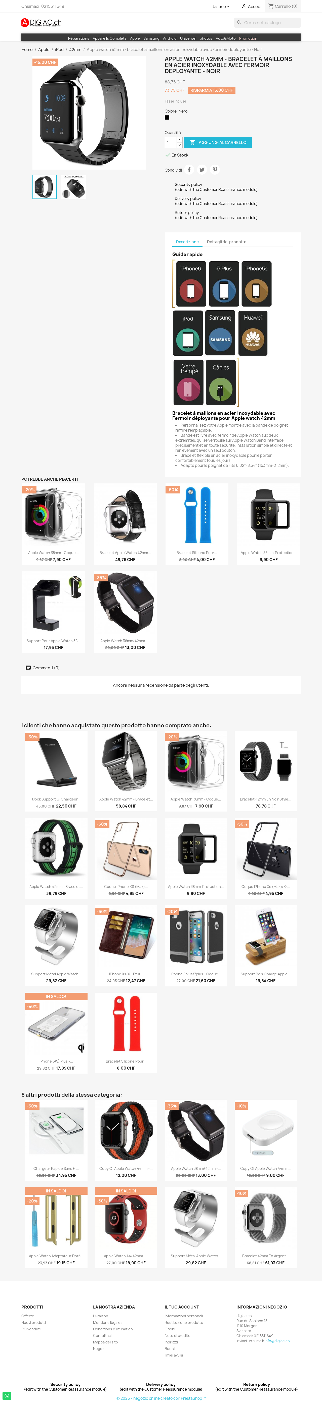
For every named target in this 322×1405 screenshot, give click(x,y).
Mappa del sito (105, 1342)
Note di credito (177, 1335)
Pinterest (215, 170)
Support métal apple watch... (56, 974)
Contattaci (102, 1335)
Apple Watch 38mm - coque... (53, 552)
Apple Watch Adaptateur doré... (56, 1255)
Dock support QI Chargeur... (56, 799)
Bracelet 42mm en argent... (265, 1255)
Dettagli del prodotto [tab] (227, 241)
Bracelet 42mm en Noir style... (265, 799)
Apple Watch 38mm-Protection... (269, 552)
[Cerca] (267, 23)
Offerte (27, 1316)
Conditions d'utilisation (113, 1329)
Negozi (99, 1348)
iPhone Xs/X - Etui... (126, 974)
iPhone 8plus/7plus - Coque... (196, 974)
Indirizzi (171, 1342)
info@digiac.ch (277, 1340)
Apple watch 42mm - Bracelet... (126, 799)
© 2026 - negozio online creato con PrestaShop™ (161, 1398)
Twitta (202, 170)
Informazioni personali (184, 1316)
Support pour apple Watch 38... (53, 640)
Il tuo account (182, 1307)
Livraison (100, 1316)
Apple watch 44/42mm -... (126, 1255)
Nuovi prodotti (33, 1322)
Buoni (170, 1348)
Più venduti (31, 1329)
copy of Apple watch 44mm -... (126, 1168)
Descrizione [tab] (187, 241)
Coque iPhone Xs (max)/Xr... (266, 886)
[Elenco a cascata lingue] (221, 7)
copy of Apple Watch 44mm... (265, 1168)
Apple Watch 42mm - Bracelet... (56, 886)
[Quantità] (171, 142)
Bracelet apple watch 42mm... (125, 552)
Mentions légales (108, 1322)
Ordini (170, 1329)
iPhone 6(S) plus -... (56, 1061)
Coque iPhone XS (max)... (126, 886)
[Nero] (168, 118)
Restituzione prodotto (184, 1322)
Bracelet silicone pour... (197, 552)
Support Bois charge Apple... (266, 974)
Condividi (189, 170)
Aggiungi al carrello (218, 142)
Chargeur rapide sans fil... (56, 1168)
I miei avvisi (174, 1355)
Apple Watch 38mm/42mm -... (125, 640)
